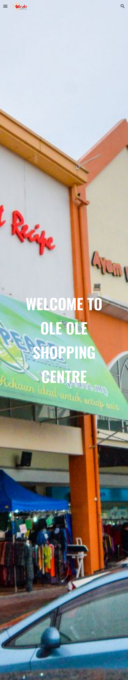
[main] (64, 340)
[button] (5, 6)
